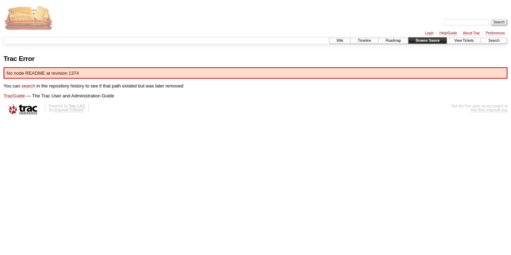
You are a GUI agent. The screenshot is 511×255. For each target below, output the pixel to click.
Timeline (364, 40)
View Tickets (464, 40)
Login (429, 33)
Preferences (495, 33)
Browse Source (428, 40)
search (28, 86)
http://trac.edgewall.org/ (489, 110)
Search (494, 40)
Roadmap (393, 40)
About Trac (471, 33)
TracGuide (14, 95)
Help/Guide (448, 33)
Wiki (339, 40)
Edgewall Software (68, 110)
